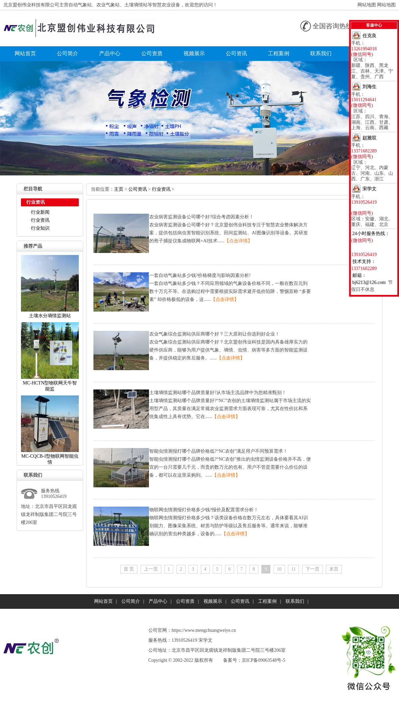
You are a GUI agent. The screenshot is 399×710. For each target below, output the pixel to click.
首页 (129, 569)
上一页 (151, 569)
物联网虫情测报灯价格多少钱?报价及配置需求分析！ (203, 509)
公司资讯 (236, 53)
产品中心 (109, 53)
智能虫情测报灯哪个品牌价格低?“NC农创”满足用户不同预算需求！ (218, 451)
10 (279, 569)
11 (293, 569)
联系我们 (321, 53)
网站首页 (25, 53)
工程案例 (278, 53)
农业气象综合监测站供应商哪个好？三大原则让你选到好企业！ (214, 334)
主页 (118, 189)
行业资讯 (40, 220)
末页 (333, 569)
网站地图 (366, 4)
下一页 (313, 569)
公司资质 (152, 53)
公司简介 (67, 53)
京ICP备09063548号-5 (263, 660)
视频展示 (194, 53)
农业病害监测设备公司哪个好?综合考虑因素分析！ (201, 216)
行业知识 (40, 228)
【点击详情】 (238, 240)
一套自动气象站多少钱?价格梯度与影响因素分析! (200, 275)
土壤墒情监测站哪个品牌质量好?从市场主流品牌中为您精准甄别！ (217, 392)
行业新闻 (40, 212)
